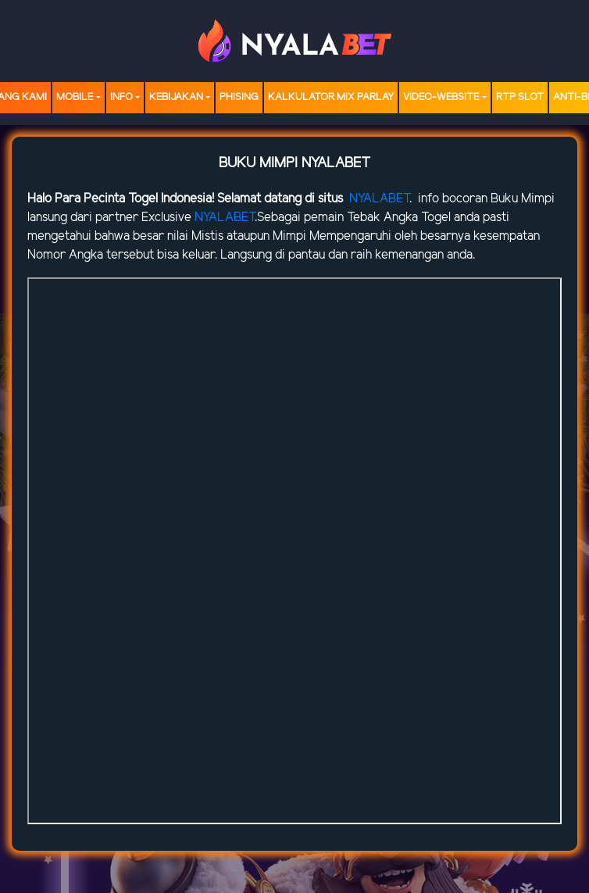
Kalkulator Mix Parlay (331, 97)
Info (121, 97)
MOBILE (74, 97)
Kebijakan (176, 97)
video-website (441, 97)
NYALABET (379, 198)
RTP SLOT (520, 97)
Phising (239, 97)
